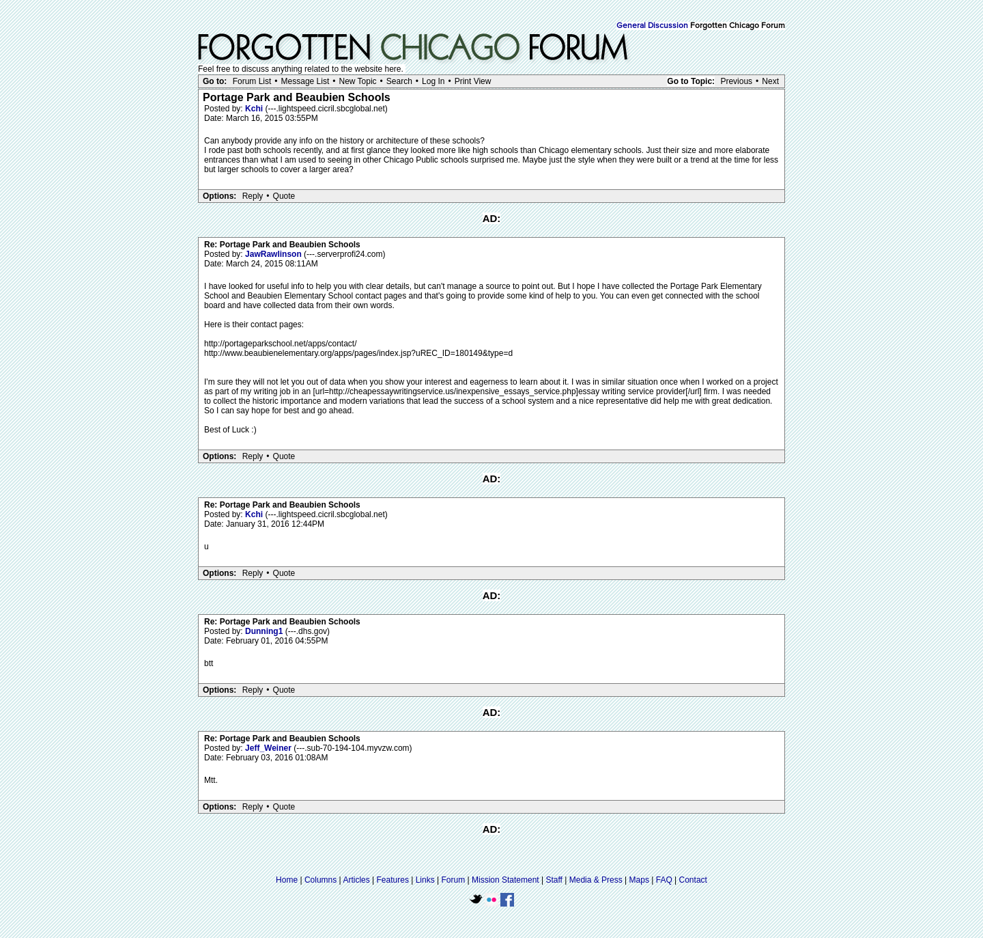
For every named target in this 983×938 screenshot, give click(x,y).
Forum (454, 880)
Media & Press (596, 880)
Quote (284, 196)
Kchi (255, 108)
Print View (473, 81)
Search (399, 81)
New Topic (357, 81)
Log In (433, 81)
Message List (305, 81)
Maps (639, 880)
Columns (320, 880)
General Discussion (652, 26)
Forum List (252, 81)
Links (425, 880)
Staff (553, 880)
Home (287, 880)
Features (393, 880)
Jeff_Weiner (269, 748)
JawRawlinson (274, 254)
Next (770, 81)
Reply (252, 196)
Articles (356, 880)
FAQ (664, 880)
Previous (736, 81)
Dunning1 (265, 631)
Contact (693, 880)
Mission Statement (505, 880)
